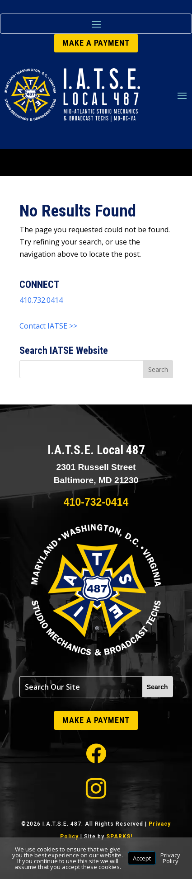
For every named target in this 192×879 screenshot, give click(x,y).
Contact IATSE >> (48, 326)
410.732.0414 (41, 300)
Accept (142, 858)
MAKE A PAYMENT (96, 42)
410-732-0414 (96, 502)
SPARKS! (119, 836)
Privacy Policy (170, 858)
